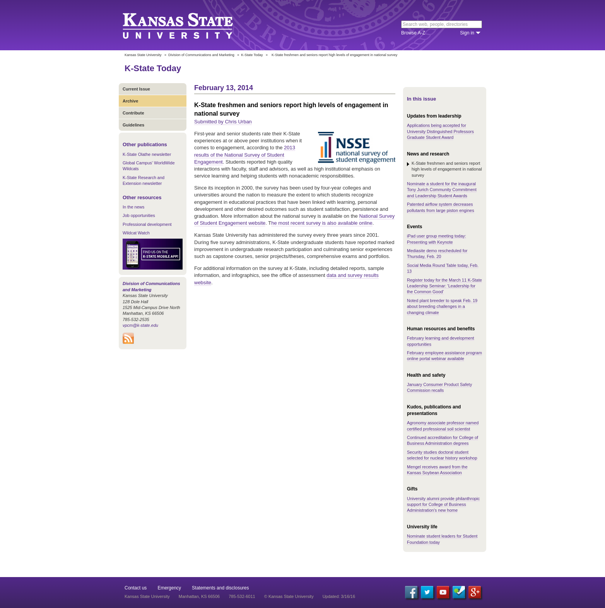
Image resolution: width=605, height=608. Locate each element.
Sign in (467, 33)
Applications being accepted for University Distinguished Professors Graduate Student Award (440, 131)
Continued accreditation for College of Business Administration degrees (442, 440)
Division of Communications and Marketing (201, 55)
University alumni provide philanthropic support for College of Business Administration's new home (443, 504)
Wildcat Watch (136, 233)
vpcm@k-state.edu (140, 325)
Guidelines (133, 125)
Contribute (133, 113)
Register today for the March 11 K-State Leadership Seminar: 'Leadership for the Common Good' (444, 286)
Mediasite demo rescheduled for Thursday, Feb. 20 (437, 253)
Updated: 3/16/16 (339, 596)
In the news (133, 207)
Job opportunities (139, 215)
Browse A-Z (413, 33)
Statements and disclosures (220, 588)
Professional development (147, 224)
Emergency (169, 588)
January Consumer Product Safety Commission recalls (439, 387)
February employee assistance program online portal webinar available (444, 355)
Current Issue (136, 89)
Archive (130, 101)
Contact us (136, 588)
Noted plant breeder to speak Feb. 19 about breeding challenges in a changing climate (442, 306)
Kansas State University (187, 25)
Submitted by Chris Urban (223, 122)
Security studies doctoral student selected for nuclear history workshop (442, 455)
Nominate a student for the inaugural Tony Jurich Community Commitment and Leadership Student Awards (442, 189)
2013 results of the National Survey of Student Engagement (244, 154)
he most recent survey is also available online (322, 223)
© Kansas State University (289, 596)
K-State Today (252, 55)
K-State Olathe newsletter (147, 154)
